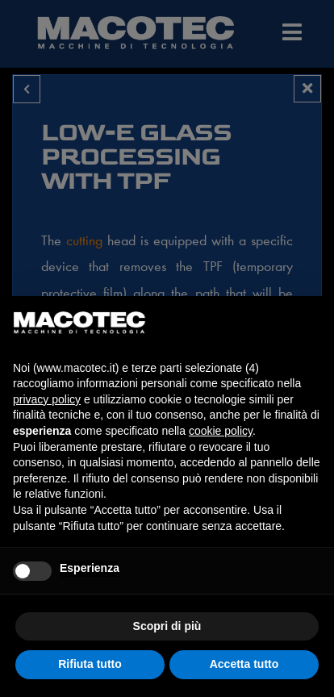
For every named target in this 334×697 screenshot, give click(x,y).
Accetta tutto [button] (244, 663)
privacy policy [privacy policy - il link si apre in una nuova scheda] (47, 399)
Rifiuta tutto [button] (90, 663)
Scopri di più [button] (167, 626)
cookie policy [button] (221, 430)
